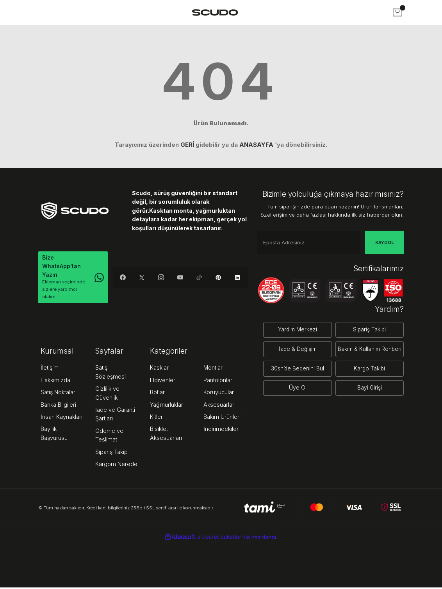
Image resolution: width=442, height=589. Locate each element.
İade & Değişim (294, 346)
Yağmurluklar (166, 406)
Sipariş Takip (111, 453)
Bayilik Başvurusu (54, 434)
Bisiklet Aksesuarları (166, 434)
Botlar (157, 393)
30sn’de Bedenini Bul (293, 364)
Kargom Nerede (116, 465)
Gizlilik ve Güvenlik (107, 394)
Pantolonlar (217, 381)
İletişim (50, 369)
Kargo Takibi (368, 364)
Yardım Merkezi (294, 329)
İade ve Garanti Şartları (115, 415)
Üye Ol (294, 382)
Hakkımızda (55, 381)
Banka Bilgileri (58, 406)
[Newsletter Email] (308, 242)
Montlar (213, 369)
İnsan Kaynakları (61, 418)
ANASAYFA (256, 144)
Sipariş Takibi (368, 329)
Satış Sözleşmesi (110, 373)
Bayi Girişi (368, 382)
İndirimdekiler (221, 430)
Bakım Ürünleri (222, 418)
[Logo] (215, 12)
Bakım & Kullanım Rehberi (368, 346)
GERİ (187, 144)
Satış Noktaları (59, 393)
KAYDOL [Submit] (384, 242)
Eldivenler (162, 381)
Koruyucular (218, 393)
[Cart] (397, 12)
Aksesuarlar (218, 406)
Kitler (156, 418)
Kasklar (159, 369)
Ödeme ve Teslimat (109, 436)
